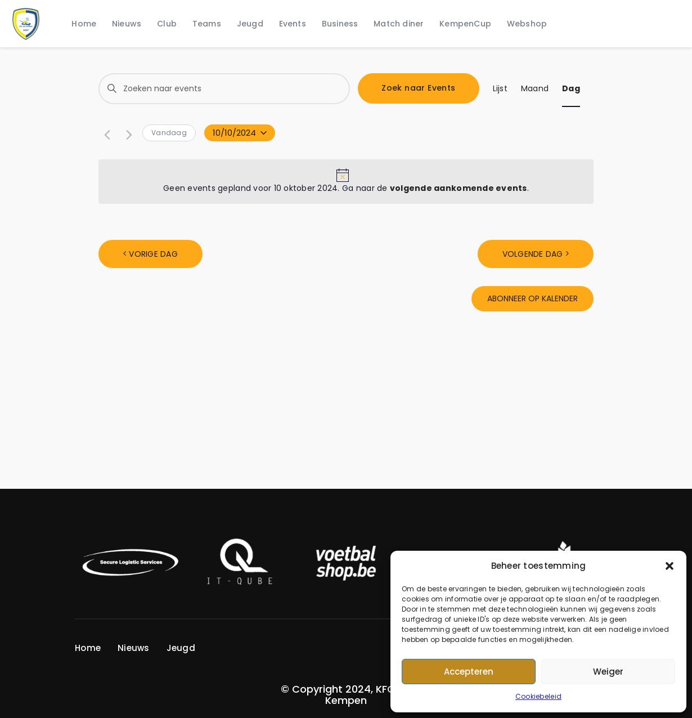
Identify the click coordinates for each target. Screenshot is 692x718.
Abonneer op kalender (532, 298)
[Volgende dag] (127, 133)
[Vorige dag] (105, 133)
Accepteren (468, 671)
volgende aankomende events (458, 188)
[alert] (346, 181)
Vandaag (169, 132)
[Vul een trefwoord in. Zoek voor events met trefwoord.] (224, 88)
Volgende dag (532, 254)
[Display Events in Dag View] (571, 88)
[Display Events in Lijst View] (500, 88)
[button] (669, 566)
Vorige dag (153, 254)
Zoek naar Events (418, 87)
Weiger (608, 671)
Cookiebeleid (538, 696)
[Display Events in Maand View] (535, 88)
